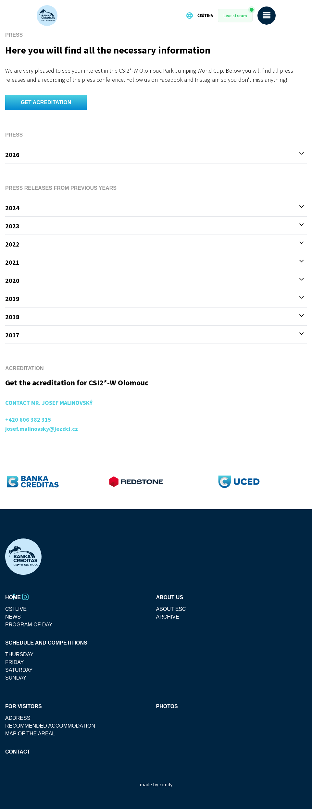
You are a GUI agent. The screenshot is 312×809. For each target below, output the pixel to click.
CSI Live (16, 609)
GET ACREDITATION (46, 102)
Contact (17, 752)
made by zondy (156, 784)
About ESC (171, 609)
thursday (19, 654)
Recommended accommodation (50, 726)
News (13, 617)
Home (13, 597)
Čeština (199, 15)
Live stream (235, 15)
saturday (19, 670)
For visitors (23, 706)
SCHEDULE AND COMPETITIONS (46, 643)
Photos (167, 706)
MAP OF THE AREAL (30, 733)
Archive (167, 617)
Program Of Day (29, 624)
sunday (16, 678)
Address (17, 718)
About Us (169, 597)
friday (14, 662)
